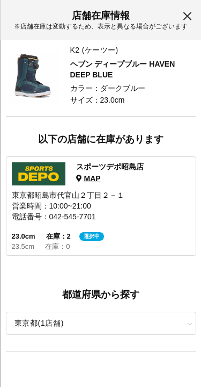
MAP (92, 178)
